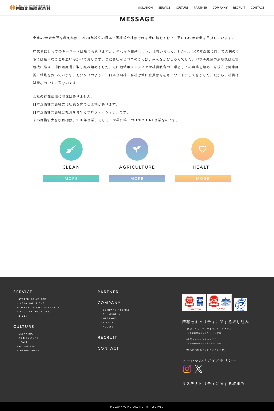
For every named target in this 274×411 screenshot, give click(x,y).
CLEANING (25, 333)
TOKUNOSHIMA (29, 350)
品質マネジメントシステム (226, 342)
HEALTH (24, 342)
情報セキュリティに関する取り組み (215, 322)
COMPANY (220, 8)
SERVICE (164, 8)
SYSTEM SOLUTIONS (32, 299)
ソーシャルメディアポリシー (209, 360)
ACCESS (108, 326)
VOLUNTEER (26, 346)
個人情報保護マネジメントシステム (207, 349)
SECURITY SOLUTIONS (34, 311)
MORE (71, 179)
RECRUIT (239, 8)
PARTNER (200, 8)
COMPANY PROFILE (116, 310)
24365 (22, 316)
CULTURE (182, 8)
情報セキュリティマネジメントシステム (226, 331)
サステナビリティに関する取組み (213, 384)
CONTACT (257, 8)
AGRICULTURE (28, 338)
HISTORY (109, 322)
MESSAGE (109, 318)
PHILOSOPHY (112, 314)
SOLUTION (145, 8)
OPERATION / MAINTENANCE (38, 307)
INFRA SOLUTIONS (31, 303)
